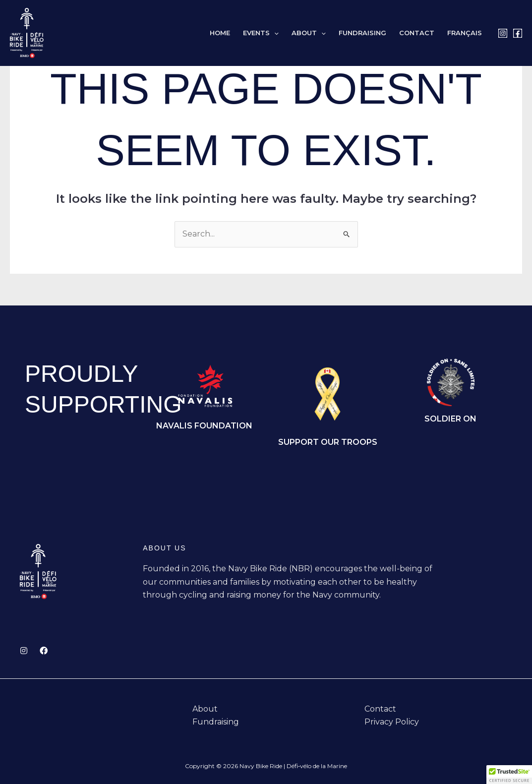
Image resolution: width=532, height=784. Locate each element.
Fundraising (362, 33)
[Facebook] (517, 33)
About (309, 33)
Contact (416, 33)
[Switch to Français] (464, 33)
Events (261, 33)
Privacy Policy (391, 721)
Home (220, 33)
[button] (274, 33)
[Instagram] (502, 33)
